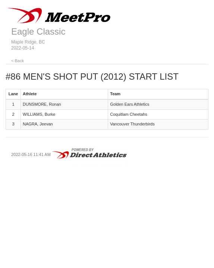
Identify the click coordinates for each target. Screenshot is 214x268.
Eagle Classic (38, 31)
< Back (17, 60)
